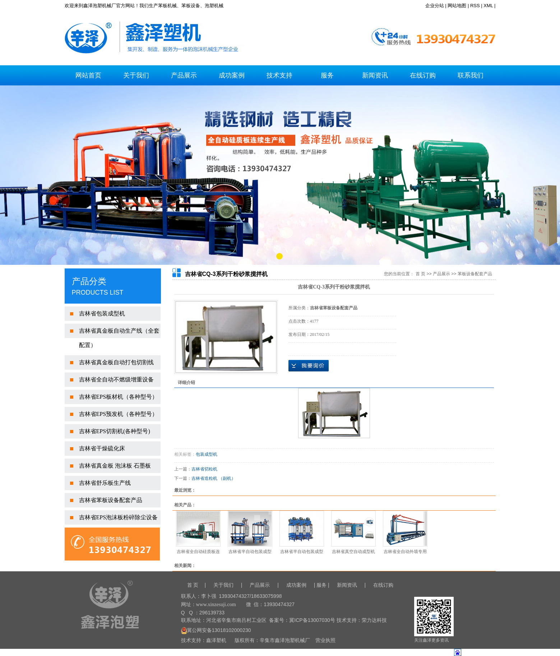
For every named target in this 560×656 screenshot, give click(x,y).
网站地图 (457, 5)
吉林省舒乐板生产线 (105, 483)
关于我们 (136, 75)
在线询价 (308, 365)
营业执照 (325, 640)
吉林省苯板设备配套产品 (110, 500)
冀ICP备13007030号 (312, 620)
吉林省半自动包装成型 (250, 551)
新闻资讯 (375, 75)
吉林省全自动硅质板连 (198, 551)
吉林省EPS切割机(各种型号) (114, 431)
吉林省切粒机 (204, 469)
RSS (475, 5)
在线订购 (423, 75)
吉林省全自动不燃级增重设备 (116, 379)
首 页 (420, 273)
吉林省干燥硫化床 (102, 448)
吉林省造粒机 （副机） (213, 478)
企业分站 (434, 5)
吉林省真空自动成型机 (353, 551)
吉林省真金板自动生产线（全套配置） (119, 338)
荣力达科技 (374, 620)
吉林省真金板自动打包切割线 (116, 362)
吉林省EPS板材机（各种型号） (118, 397)
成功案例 (232, 75)
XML (488, 5)
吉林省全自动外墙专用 (405, 551)
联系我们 (470, 75)
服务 (327, 75)
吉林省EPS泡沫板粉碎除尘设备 (118, 517)
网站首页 (88, 75)
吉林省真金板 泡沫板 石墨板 (115, 466)
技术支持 (279, 75)
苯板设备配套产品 (475, 273)
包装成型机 (206, 454)
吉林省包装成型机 (102, 313)
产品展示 (184, 75)
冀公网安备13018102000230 (216, 630)
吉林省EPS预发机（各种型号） (118, 414)
